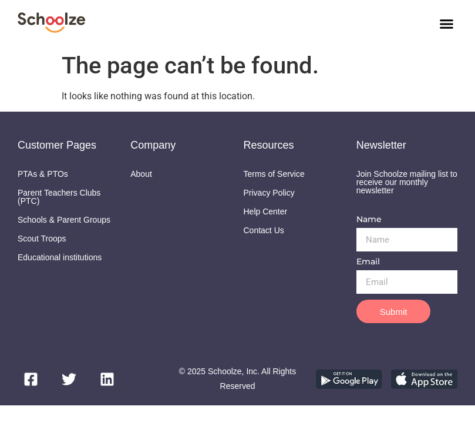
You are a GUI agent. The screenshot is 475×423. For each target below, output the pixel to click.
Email (368, 262)
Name (369, 219)
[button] (447, 23)
